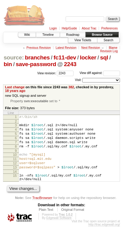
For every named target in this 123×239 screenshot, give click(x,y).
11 (15, 167)
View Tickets (82, 40)
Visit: (78, 80)
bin (8, 64)
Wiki (27, 34)
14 (15, 182)
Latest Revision (66, 47)
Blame (113, 47)
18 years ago (15, 91)
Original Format (72, 222)
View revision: (46, 73)
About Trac (89, 28)
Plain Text (46, 222)
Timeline (47, 34)
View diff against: (100, 73)
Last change (15, 87)
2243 (70, 64)
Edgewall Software (58, 230)
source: (14, 57)
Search (108, 40)
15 (15, 186)
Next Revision (90, 47)
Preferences (109, 28)
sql (104, 57)
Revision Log (109, 51)
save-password (36, 64)
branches (37, 57)
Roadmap (72, 34)
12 (15, 172)
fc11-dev (64, 57)
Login (53, 28)
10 (15, 161)
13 (15, 177)
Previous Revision (38, 47)
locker (88, 57)
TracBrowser (42, 210)
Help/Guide (69, 28)
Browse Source (102, 34)
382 (71, 87)
